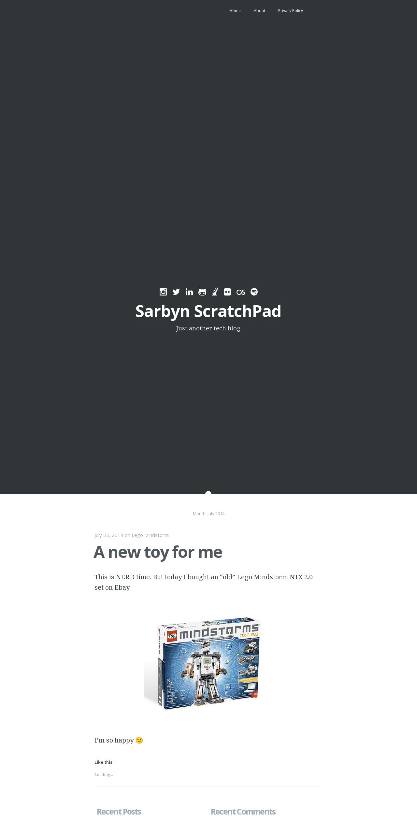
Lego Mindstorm (150, 535)
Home (235, 10)
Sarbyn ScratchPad (208, 311)
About (259, 10)
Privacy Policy (290, 10)
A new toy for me (157, 552)
